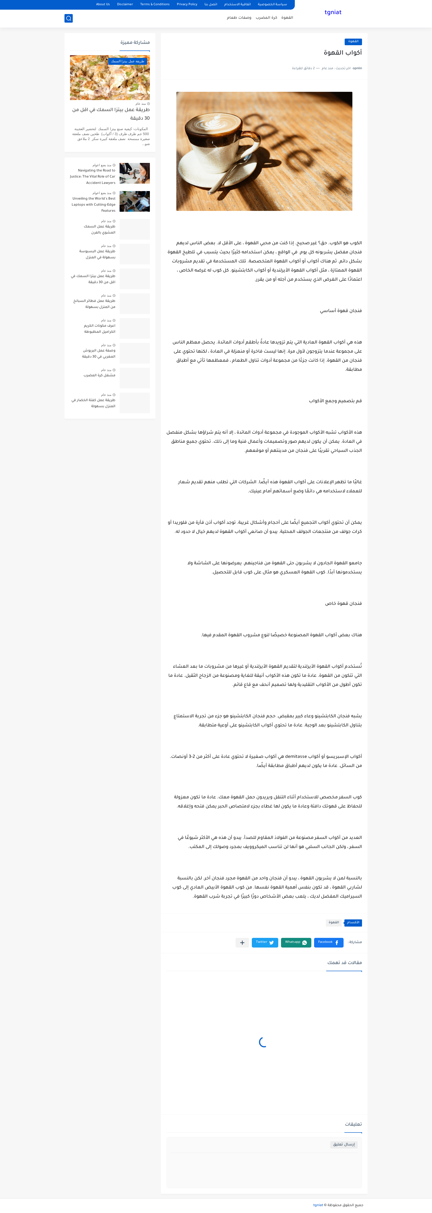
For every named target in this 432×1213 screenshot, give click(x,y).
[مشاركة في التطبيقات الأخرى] (242, 943)
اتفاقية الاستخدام (237, 5)
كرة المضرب (266, 18)
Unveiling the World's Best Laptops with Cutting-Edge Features (93, 205)
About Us (103, 5)
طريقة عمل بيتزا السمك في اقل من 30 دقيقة (111, 114)
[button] (329, 943)
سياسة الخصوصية (272, 5)
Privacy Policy (187, 5)
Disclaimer (125, 5)
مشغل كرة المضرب (99, 376)
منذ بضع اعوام (102, 165)
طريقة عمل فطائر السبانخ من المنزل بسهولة (94, 304)
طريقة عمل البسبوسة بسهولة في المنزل (97, 255)
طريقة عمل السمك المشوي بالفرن (99, 230)
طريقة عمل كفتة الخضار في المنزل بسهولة (93, 404)
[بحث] (68, 18)
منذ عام (141, 104)
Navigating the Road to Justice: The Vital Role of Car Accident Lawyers (92, 177)
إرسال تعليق (344, 1145)
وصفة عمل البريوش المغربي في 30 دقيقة (98, 354)
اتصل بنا (210, 5)
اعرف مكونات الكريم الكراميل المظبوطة (99, 329)
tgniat (333, 13)
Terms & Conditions (155, 5)
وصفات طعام (239, 18)
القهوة (287, 18)
